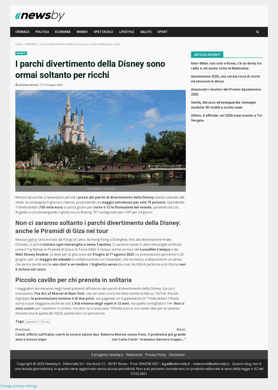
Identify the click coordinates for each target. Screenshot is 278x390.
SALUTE (145, 31)
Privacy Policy (155, 354)
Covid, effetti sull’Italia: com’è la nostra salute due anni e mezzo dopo (58, 334)
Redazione (134, 354)
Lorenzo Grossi (28, 85)
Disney (45, 321)
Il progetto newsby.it (107, 354)
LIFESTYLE (126, 31)
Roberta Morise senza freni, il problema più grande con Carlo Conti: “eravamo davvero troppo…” (143, 334)
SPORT (163, 31)
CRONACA (22, 31)
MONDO (82, 31)
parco (32, 239)
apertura (32, 321)
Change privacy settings (18, 386)
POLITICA (42, 31)
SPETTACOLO (103, 31)
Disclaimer (177, 354)
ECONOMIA (62, 31)
